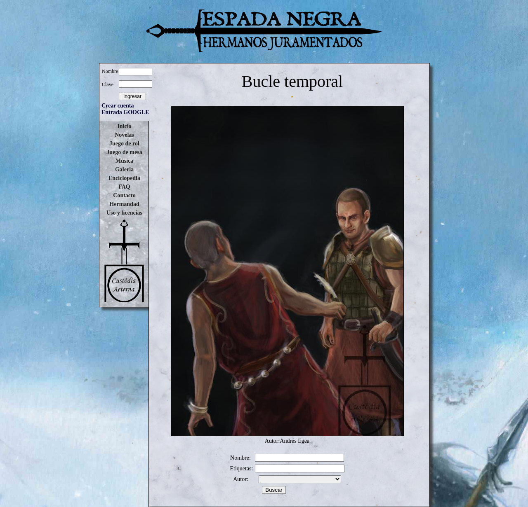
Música (125, 161)
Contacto (124, 195)
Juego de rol (124, 143)
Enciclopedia (124, 178)
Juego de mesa (124, 152)
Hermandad (124, 204)
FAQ (124, 187)
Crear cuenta (117, 106)
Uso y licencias (124, 213)
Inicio (124, 126)
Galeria (124, 169)
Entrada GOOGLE (125, 112)
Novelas (124, 135)
